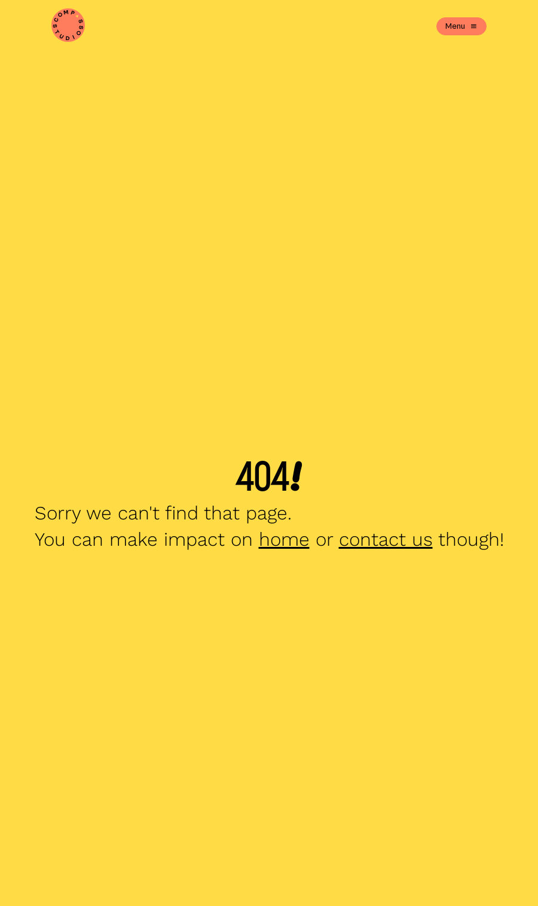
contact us (386, 539)
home (284, 539)
